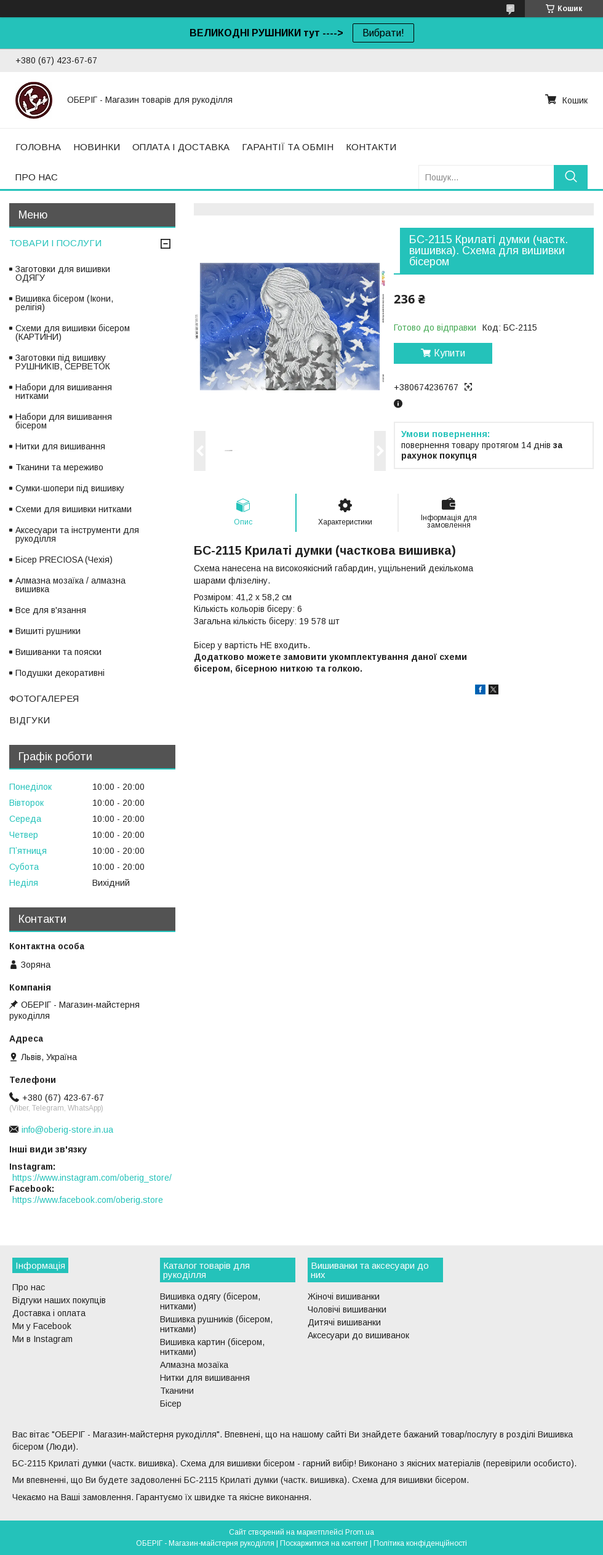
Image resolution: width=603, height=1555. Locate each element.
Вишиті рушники (48, 631)
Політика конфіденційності (420, 1543)
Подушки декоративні (60, 673)
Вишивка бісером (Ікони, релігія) (64, 303)
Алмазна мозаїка (194, 1365)
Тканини (177, 1391)
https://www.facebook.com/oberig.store (87, 1200)
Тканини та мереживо (59, 467)
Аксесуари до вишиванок (358, 1335)
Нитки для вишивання (60, 446)
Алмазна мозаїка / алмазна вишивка (70, 585)
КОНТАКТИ (371, 147)
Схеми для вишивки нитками (73, 509)
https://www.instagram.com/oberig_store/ (92, 1178)
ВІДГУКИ (29, 720)
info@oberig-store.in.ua (67, 1130)
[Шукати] (571, 177)
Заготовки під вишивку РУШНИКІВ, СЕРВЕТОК (62, 362)
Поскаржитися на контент (324, 1543)
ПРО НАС (36, 177)
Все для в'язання (50, 610)
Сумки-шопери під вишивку (69, 488)
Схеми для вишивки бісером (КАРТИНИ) (72, 332)
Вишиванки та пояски (58, 652)
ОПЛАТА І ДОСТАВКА (181, 147)
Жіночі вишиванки (344, 1296)
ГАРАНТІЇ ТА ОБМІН (287, 147)
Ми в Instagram (42, 1339)
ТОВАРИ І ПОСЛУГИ (55, 243)
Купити (449, 353)
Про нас (28, 1287)
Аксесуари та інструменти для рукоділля (77, 534)
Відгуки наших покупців (59, 1300)
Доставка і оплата (49, 1313)
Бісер (171, 1403)
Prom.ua (359, 1532)
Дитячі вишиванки (344, 1322)
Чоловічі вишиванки (347, 1309)
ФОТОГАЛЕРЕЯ (44, 698)
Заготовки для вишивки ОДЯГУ (62, 273)
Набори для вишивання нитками (63, 391)
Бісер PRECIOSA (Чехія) (64, 560)
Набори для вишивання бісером (63, 421)
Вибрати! (383, 33)
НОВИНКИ (96, 147)
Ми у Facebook (41, 1326)
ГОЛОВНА (38, 147)
